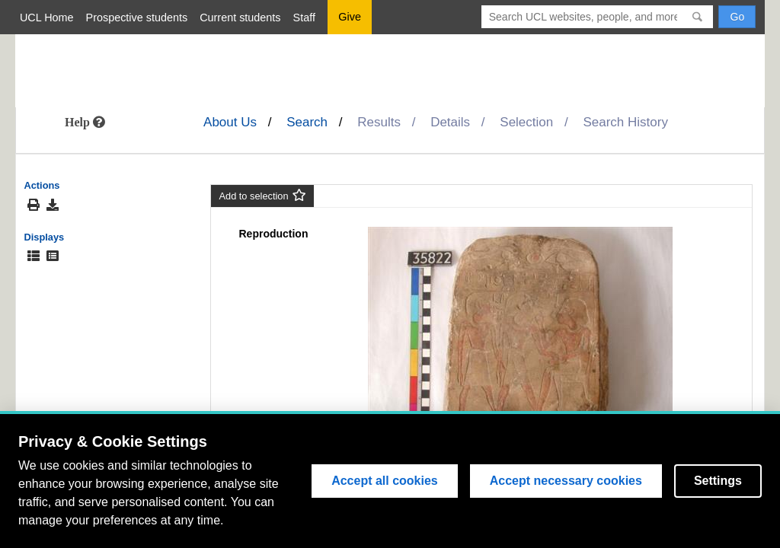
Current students (240, 17)
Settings (718, 480)
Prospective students (137, 17)
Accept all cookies (384, 480)
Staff (304, 17)
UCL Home (47, 17)
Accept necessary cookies (566, 480)
